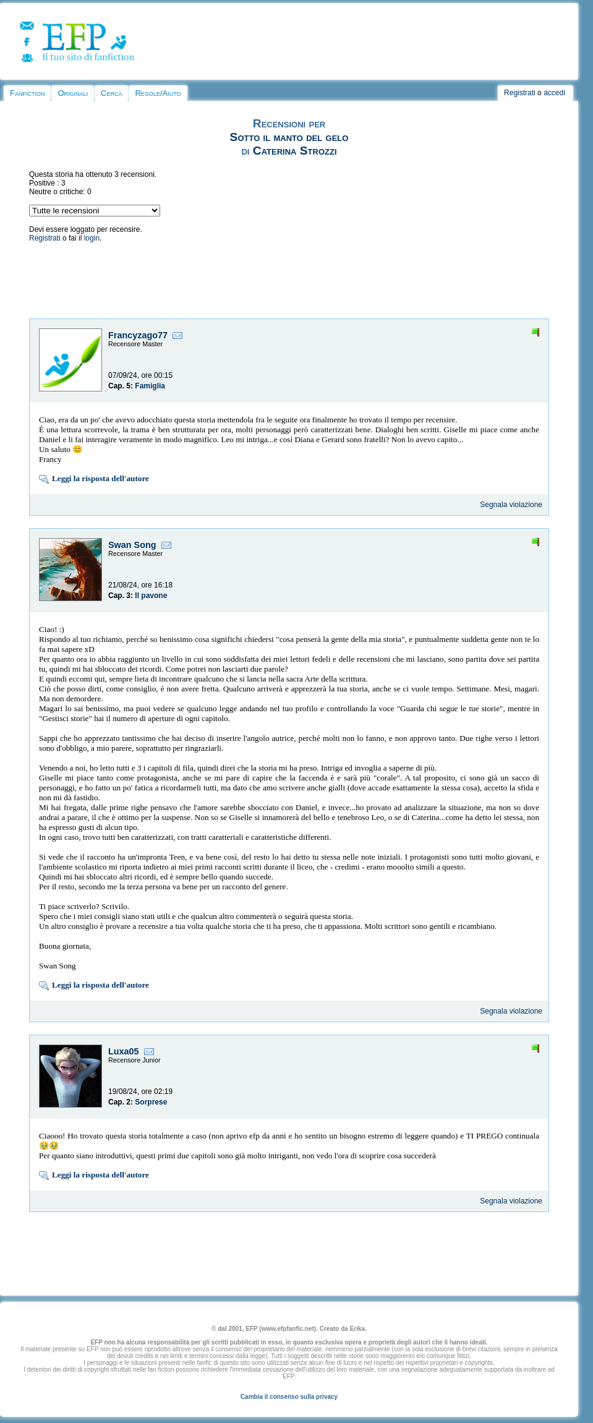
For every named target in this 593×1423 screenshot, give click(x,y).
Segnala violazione (511, 504)
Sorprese (151, 1102)
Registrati (519, 92)
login (92, 238)
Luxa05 (123, 1051)
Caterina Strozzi (295, 150)
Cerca (111, 93)
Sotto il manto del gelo (289, 136)
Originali (73, 93)
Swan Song (132, 545)
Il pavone (151, 595)
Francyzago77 (138, 335)
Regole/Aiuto (158, 93)
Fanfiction (27, 93)
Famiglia (150, 386)
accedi (554, 92)
